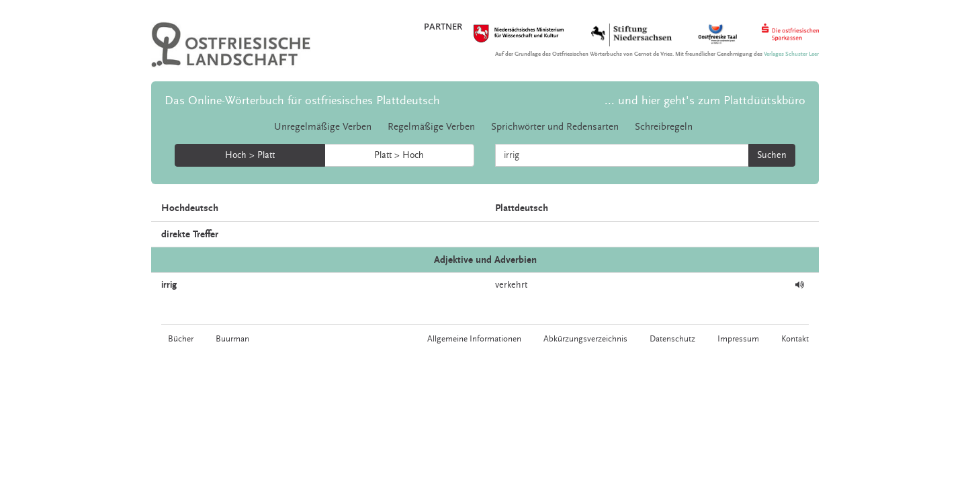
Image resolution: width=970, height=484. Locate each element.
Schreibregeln (664, 126)
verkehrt (511, 285)
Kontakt (795, 339)
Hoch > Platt (250, 155)
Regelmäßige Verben (431, 126)
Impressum (738, 339)
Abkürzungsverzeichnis (585, 339)
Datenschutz (672, 339)
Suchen (772, 155)
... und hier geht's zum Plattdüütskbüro (705, 100)
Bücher (180, 339)
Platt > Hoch (399, 155)
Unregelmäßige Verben (322, 126)
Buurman (232, 339)
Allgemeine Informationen (474, 339)
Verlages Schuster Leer (791, 54)
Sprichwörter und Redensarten (555, 126)
